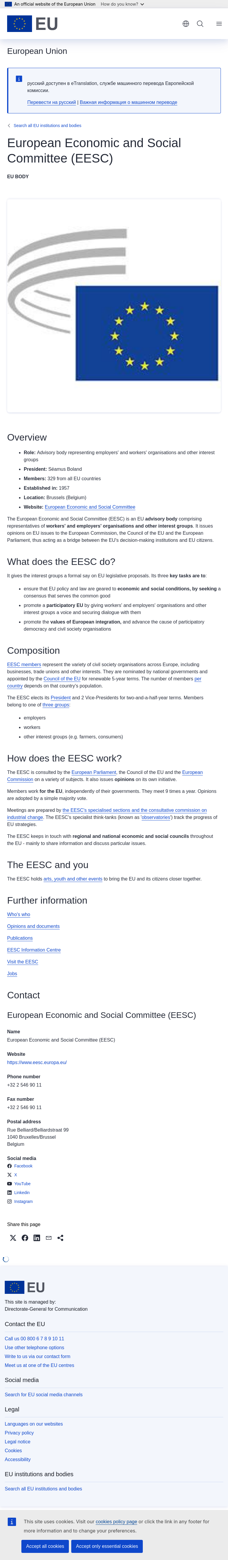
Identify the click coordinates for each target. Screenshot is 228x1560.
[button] (13, 1238)
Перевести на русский (51, 102)
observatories (156, 817)
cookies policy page (116, 1521)
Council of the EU (62, 678)
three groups (55, 704)
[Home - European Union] (32, 23)
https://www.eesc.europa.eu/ (37, 1062)
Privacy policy (19, 1432)
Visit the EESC (22, 961)
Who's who (18, 914)
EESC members (24, 664)
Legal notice (17, 1441)
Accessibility (18, 1459)
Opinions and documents (33, 926)
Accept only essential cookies (107, 1546)
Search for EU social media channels (44, 1394)
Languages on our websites (34, 1423)
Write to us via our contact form (37, 1356)
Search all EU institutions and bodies (47, 125)
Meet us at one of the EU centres (39, 1365)
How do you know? (122, 4)
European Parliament (94, 772)
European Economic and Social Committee (90, 507)
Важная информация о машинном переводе (128, 102)
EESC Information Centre (34, 949)
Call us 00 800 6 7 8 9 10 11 (34, 1338)
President (61, 697)
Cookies (13, 1450)
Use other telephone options (34, 1347)
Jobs (12, 973)
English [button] (185, 23)
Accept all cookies (45, 1546)
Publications (20, 938)
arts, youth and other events (73, 878)
